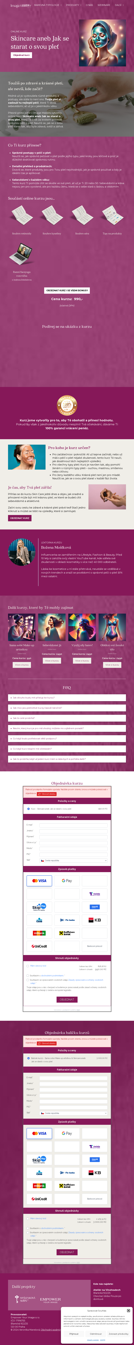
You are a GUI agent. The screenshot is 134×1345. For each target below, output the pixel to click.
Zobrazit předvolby (118, 1334)
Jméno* (30, 831)
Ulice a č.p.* (32, 842)
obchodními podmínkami (52, 976)
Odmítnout (96, 1334)
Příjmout (73, 1334)
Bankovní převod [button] (94, 946)
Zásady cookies (93, 1340)
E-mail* (30, 825)
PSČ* (29, 854)
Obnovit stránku (46, 794)
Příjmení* (30, 836)
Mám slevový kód (38, 966)
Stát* (28, 860)
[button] (128, 1310)
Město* (30, 848)
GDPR (102, 1340)
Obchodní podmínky (52, 1330)
